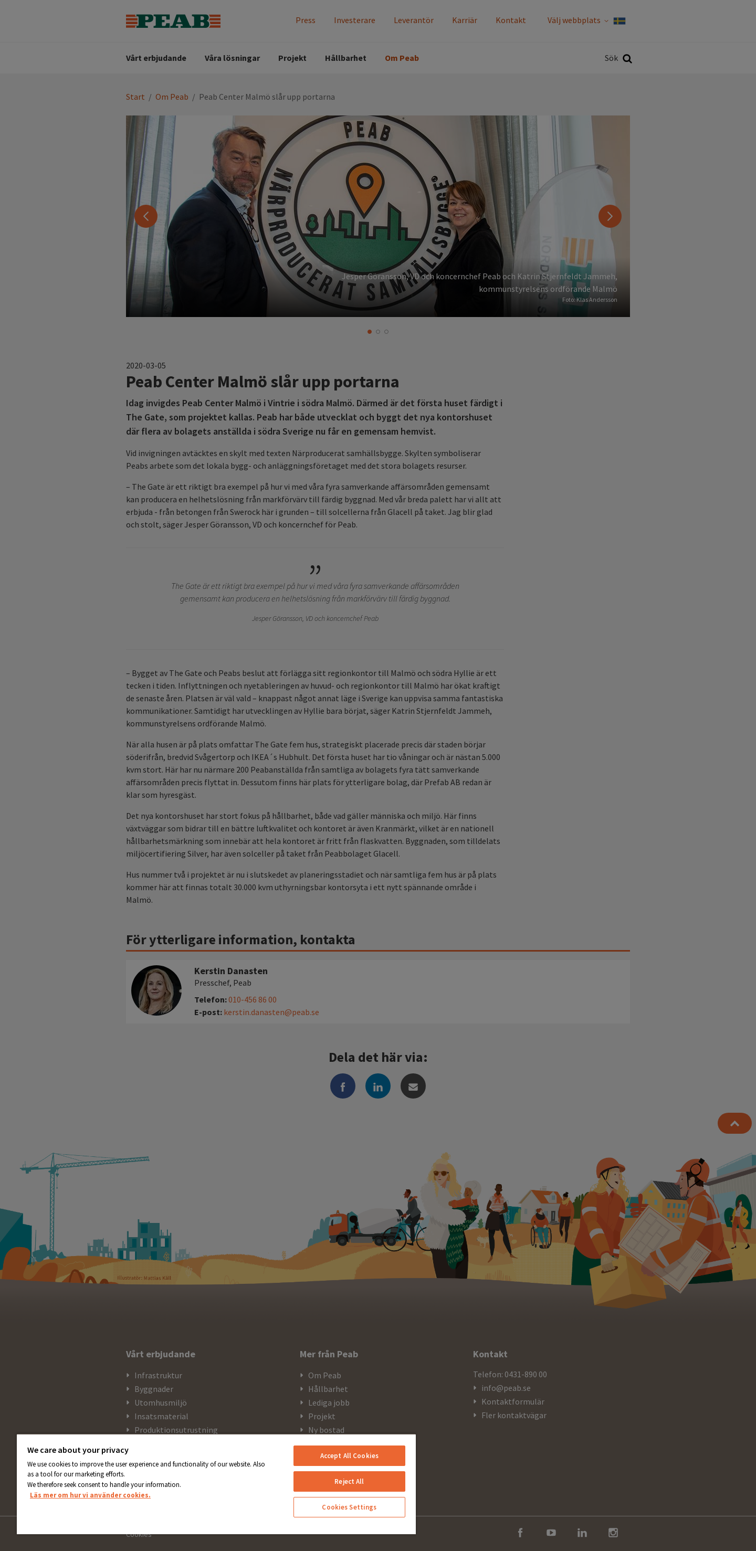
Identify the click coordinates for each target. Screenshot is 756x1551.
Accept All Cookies (349, 1455)
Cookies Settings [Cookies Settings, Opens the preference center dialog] (349, 1507)
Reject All (349, 1481)
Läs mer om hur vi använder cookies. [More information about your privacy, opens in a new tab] (90, 1495)
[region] (216, 1483)
